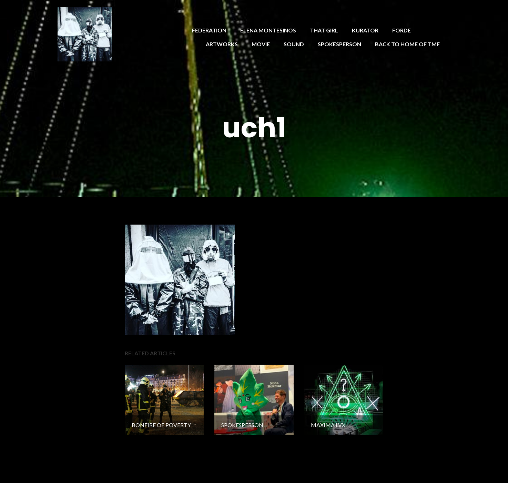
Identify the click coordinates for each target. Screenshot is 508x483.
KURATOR (365, 30)
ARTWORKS (222, 44)
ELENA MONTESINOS (268, 30)
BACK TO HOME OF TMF (407, 44)
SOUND (294, 44)
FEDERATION (209, 30)
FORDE (401, 30)
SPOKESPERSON (339, 44)
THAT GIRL (324, 30)
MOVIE (261, 44)
